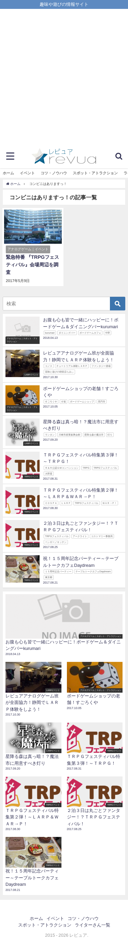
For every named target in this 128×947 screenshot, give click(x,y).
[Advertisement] (64, 76)
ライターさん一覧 (92, 925)
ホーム (8, 173)
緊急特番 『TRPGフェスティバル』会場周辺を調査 (32, 264)
